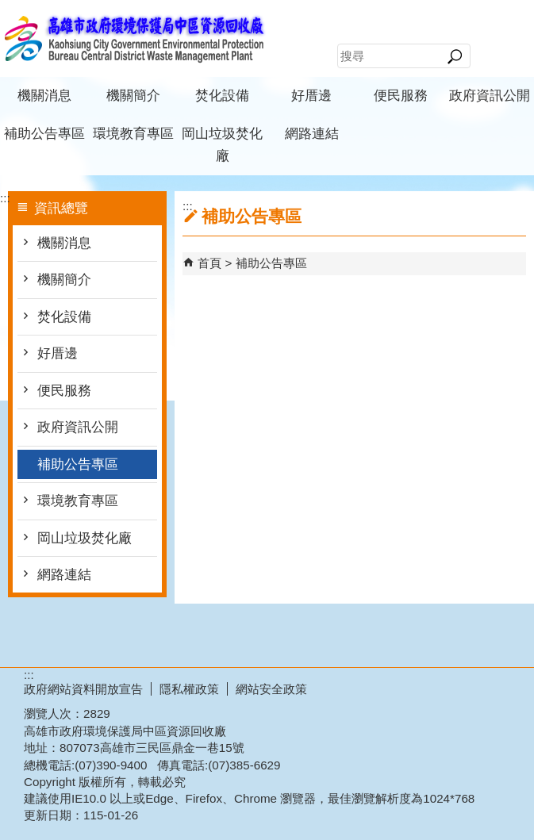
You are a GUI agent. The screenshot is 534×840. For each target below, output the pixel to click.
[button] (454, 56)
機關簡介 (133, 95)
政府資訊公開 (489, 95)
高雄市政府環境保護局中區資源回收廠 (134, 38)
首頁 (209, 263)
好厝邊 (311, 95)
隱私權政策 (189, 689)
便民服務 (401, 95)
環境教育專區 (133, 133)
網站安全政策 (271, 689)
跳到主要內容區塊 (8, 8)
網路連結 (312, 133)
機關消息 (44, 95)
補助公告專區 (44, 133)
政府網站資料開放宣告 (83, 689)
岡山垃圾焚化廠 (222, 144)
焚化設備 (222, 95)
